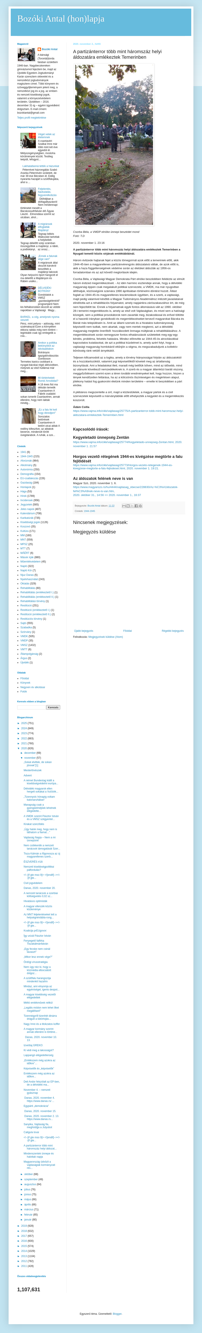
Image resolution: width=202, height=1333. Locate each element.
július (27, 1189)
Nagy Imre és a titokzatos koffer (42, 1024)
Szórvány (25, 631)
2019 (24, 1225)
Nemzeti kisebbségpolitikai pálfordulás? (39, 868)
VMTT (24, 649)
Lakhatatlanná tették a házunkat (41, 166)
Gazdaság (26, 482)
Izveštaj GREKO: (33, 1045)
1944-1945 (89, 511)
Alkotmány (26, 465)
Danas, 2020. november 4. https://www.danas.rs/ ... (39, 1099)
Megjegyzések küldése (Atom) (105, 636)
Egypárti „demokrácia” (36, 1105)
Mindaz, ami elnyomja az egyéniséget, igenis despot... (42, 988)
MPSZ (24, 544)
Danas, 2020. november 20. (40, 888)
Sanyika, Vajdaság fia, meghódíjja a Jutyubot (38, 1126)
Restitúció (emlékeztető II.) (35, 614)
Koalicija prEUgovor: (35, 930)
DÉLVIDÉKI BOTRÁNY (44, 289)
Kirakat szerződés (34, 824)
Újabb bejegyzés (83, 630)
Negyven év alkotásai (32, 687)
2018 (24, 1231)
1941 (23, 452)
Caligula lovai (31, 1132)
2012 (24, 1261)
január (28, 1219)
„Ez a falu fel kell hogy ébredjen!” (47, 411)
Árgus (23, 658)
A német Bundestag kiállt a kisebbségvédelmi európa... (41, 782)
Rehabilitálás (27, 588)
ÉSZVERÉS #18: (33, 861)
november (30, 757)
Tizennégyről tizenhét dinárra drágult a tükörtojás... (40, 1017)
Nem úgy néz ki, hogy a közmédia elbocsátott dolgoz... (37, 970)
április (28, 1204)
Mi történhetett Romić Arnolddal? (48, 379)
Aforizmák (26, 460)
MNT (23, 539)
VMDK (24, 636)
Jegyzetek (26, 504)
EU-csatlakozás (29, 478)
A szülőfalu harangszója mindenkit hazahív (37, 980)
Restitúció (26, 605)
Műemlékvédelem (30, 561)
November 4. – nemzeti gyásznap (37, 1091)
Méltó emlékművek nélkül (38, 1002)
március (29, 1209)
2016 (24, 1240)
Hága (23, 491)
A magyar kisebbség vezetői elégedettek (40, 996)
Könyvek (25, 682)
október (29, 1174)
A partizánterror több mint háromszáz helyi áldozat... (40, 1147)
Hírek (23, 495)
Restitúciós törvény (31, 618)
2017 (24, 1235)
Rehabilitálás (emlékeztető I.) (37, 592)
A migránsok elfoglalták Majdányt (45, 227)
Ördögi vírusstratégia (35, 962)
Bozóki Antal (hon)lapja (60, 18)
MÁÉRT (24, 553)
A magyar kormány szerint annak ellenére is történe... (40, 1030)
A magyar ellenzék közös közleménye (38, 908)
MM (22, 535)
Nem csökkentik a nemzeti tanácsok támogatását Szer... (42, 847)
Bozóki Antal (49, 49)
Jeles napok (27, 509)
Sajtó (23, 623)
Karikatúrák (27, 517)
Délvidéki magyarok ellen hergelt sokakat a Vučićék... (41, 790)
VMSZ (24, 645)
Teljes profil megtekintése (31, 117)
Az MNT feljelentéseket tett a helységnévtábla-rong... (40, 916)
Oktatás (24, 583)
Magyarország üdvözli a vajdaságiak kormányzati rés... (39, 1164)
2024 (24, 728)
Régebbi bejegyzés (173, 630)
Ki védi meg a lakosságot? (39, 1050)
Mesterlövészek (32, 770)
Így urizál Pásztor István (37, 935)
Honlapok (25, 487)
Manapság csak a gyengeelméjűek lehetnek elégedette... (40, 807)
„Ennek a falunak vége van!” (47, 258)
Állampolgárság (29, 653)
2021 (24, 743)
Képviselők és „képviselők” (39, 1068)
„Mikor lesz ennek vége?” (38, 956)
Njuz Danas (27, 574)
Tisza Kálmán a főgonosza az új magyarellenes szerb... (42, 855)
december (30, 752)
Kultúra (24, 531)
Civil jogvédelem (33, 883)
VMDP (24, 640)
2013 (24, 1256)
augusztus (30, 1184)
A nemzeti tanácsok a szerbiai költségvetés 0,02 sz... (41, 895)
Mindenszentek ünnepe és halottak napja (39, 1155)
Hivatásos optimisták (35, 901)
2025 (24, 723)
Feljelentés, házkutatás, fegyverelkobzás (47, 192)
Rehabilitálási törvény (32, 601)
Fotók (23, 691)
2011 (24, 1266)
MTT (23, 548)
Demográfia (27, 474)
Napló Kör (26, 570)
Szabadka (26, 627)
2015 (24, 1246)
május (28, 1199)
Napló (23, 566)
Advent (28, 775)
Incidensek (26, 500)
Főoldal (127, 630)
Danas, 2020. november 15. (40, 1111)
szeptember (31, 1179)
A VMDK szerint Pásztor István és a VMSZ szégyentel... (41, 818)
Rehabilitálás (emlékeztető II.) (37, 596)
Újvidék (24, 662)
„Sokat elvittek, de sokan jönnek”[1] (38, 764)
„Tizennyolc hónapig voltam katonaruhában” (39, 798)
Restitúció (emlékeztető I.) (35, 610)
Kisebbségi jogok (30, 522)
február (28, 1214)
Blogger (117, 1313)
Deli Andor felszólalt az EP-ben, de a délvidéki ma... (42, 1083)
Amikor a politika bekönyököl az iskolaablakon (47, 346)
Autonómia (26, 469)
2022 (24, 738)
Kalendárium (27, 513)
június (28, 1194)
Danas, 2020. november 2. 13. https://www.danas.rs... (41, 1118)
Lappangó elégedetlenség (38, 1055)
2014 (24, 1251)
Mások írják (27, 557)
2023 (24, 733)
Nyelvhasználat (29, 579)
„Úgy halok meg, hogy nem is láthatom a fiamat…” (40, 831)
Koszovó (25, 526)
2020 (24, 748)
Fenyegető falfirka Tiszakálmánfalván (36, 942)
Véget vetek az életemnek (46, 136)
